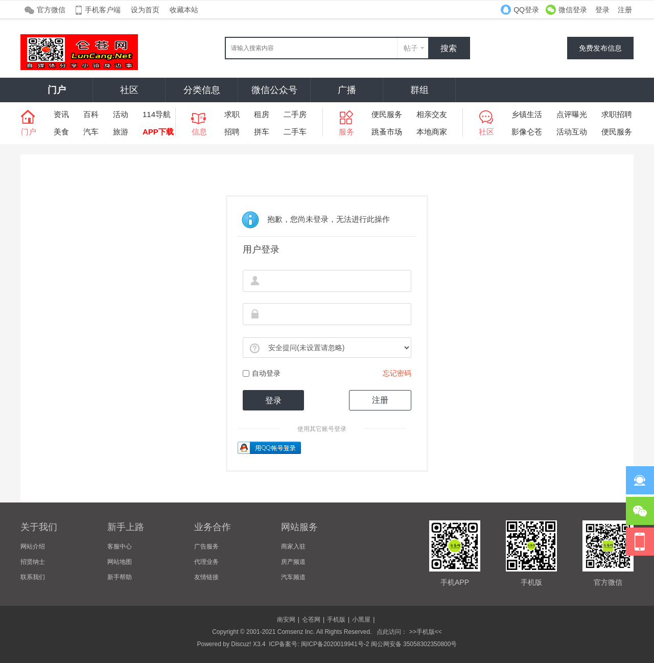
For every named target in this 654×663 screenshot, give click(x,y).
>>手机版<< (424, 631)
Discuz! (241, 644)
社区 (129, 90)
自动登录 (262, 373)
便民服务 (386, 114)
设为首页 (145, 10)
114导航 (157, 114)
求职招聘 (616, 114)
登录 (602, 10)
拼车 (261, 131)
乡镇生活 (526, 114)
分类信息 (201, 90)
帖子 (411, 48)
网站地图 (119, 561)
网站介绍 (32, 546)
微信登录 (572, 10)
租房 (261, 114)
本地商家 (431, 131)
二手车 (295, 131)
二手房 (295, 114)
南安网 (286, 619)
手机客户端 (103, 10)
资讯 (61, 114)
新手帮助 (119, 577)
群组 (419, 90)
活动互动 (571, 131)
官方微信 (51, 10)
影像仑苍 (526, 131)
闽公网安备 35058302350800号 (414, 644)
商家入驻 (293, 546)
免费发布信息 (600, 48)
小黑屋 (361, 619)
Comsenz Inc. (296, 631)
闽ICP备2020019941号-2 (335, 644)
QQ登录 (526, 10)
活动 (120, 114)
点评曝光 (571, 114)
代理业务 (206, 561)
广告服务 (206, 546)
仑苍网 (311, 619)
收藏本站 (184, 10)
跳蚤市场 (386, 131)
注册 (625, 10)
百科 (91, 114)
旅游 (120, 131)
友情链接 (206, 577)
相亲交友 (431, 114)
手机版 (336, 619)
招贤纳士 (32, 561)
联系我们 (32, 577)
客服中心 (119, 546)
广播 (347, 90)
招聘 (232, 131)
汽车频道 (293, 577)
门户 (57, 90)
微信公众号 (274, 90)
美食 (61, 131)
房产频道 (293, 561)
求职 (232, 114)
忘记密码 (397, 373)
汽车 (91, 131)
